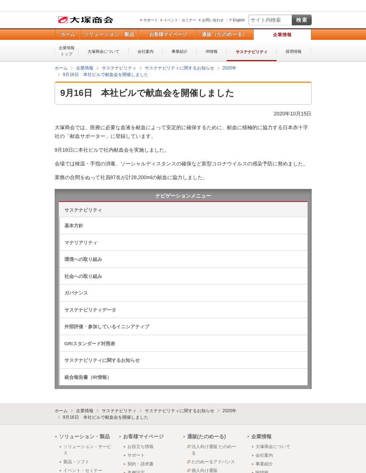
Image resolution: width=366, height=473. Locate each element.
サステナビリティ (252, 52)
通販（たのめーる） (224, 34)
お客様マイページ (168, 34)
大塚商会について (103, 51)
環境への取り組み (83, 259)
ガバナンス (76, 293)
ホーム (67, 34)
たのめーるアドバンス (213, 461)
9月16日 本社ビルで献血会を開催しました (105, 417)
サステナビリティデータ (90, 310)
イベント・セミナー (180, 20)
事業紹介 (180, 51)
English (239, 20)
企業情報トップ (67, 51)
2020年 (230, 410)
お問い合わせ (213, 20)
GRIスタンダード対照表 (89, 343)
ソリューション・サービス (87, 450)
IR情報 (212, 51)
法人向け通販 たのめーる (214, 450)
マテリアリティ (80, 242)
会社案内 (145, 51)
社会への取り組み (83, 276)
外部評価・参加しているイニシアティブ (106, 326)
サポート (150, 20)
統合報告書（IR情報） (88, 377)
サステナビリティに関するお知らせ (102, 360)
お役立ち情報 (140, 446)
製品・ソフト (76, 461)
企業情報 (282, 34)
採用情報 (294, 51)
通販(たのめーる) (206, 436)
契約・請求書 (140, 463)
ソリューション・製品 (109, 34)
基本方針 (73, 225)
